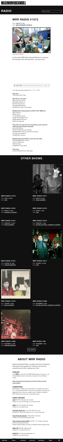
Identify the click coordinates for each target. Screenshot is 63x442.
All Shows (31, 349)
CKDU (14, 405)
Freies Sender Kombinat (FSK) (21, 421)
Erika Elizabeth (41, 200)
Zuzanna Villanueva (10, 212)
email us (15, 392)
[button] (59, 440)
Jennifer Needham (10, 265)
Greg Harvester (21, 25)
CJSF (14, 400)
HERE (17, 374)
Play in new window (19, 90)
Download (26, 90)
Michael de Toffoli (42, 224)
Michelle (29, 25)
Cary (5, 200)
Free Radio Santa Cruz (19, 410)
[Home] (13, 4)
